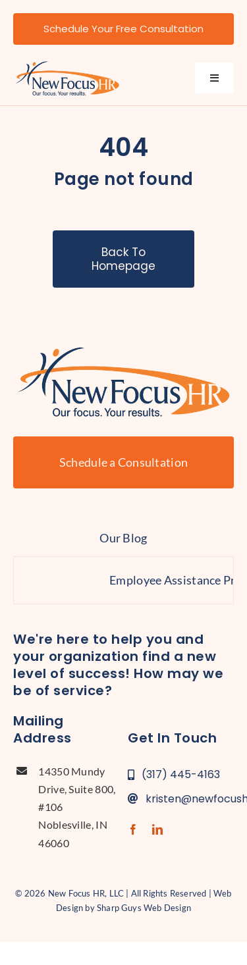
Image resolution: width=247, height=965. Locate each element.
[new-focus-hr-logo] (67, 64)
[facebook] (133, 829)
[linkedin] (157, 829)
